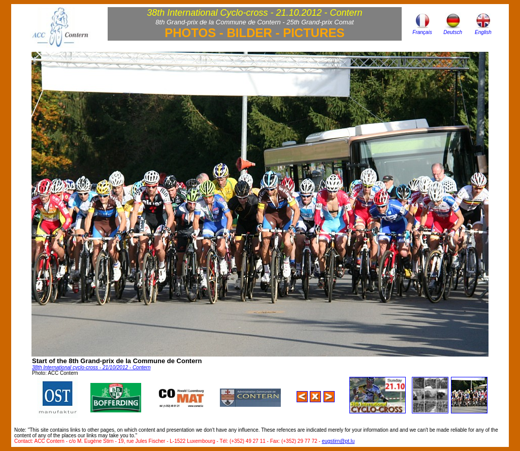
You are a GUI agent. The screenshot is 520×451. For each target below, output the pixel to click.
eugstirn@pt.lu (338, 441)
